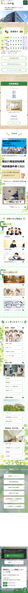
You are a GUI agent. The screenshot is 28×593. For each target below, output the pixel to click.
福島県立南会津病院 (13, 487)
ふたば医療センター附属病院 (13, 506)
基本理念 (8, 378)
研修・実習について (10, 443)
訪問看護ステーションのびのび (12, 310)
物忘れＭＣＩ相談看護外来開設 (14, 171)
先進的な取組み (9, 397)
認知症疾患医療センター (10, 261)
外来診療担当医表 (14, 58)
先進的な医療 (9, 421)
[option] (14, 16)
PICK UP (14, 25)
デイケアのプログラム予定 (14, 70)
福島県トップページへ (14, 562)
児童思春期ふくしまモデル (12, 417)
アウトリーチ (7, 297)
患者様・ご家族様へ (10, 327)
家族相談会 (7, 236)
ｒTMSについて (14, 196)
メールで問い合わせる (15, 555)
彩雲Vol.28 (14, 116)
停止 (2, 20)
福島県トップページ (13, 476)
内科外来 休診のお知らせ (14, 64)
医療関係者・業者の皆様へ (12, 428)
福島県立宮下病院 (13, 493)
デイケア (6, 284)
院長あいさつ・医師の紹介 (12, 386)
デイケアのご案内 (10, 355)
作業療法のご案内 (10, 351)
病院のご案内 (8, 362)
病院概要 (8, 382)
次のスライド (25, 16)
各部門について (9, 390)
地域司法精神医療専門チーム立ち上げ (14, 147)
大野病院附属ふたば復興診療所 (13, 500)
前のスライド (2, 16)
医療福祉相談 (7, 249)
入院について (9, 347)
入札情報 (8, 456)
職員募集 (8, 452)
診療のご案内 (9, 343)
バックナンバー (13, 123)
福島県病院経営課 (13, 481)
